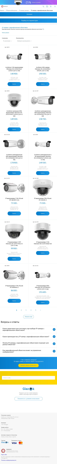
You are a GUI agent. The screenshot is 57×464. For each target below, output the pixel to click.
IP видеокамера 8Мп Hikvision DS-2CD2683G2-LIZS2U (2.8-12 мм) (43, 287)
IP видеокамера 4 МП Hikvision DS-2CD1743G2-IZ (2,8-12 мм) (14, 243)
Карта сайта (4, 454)
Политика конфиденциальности (8, 460)
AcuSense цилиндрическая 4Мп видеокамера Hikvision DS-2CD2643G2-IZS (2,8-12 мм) (42, 113)
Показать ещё (28, 316)
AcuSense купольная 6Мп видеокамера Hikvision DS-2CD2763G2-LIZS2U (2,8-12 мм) (14, 113)
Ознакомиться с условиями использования (28, 398)
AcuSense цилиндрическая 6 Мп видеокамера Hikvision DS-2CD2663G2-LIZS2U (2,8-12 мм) (42, 157)
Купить (14, 84)
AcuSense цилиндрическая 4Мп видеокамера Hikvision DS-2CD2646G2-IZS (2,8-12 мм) (14, 157)
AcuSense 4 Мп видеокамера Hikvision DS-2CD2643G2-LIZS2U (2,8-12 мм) (14, 68)
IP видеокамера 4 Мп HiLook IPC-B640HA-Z (14, 286)
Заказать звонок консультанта (28, 365)
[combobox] (7, 41)
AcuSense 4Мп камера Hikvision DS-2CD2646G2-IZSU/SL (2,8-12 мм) (43, 68)
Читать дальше (5, 32)
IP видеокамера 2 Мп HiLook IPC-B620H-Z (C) (14, 199)
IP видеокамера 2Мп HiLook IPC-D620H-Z (42, 199)
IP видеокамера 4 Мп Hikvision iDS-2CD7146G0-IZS (43, 243)
